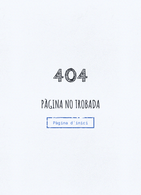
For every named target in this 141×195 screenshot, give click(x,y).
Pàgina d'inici (70, 122)
